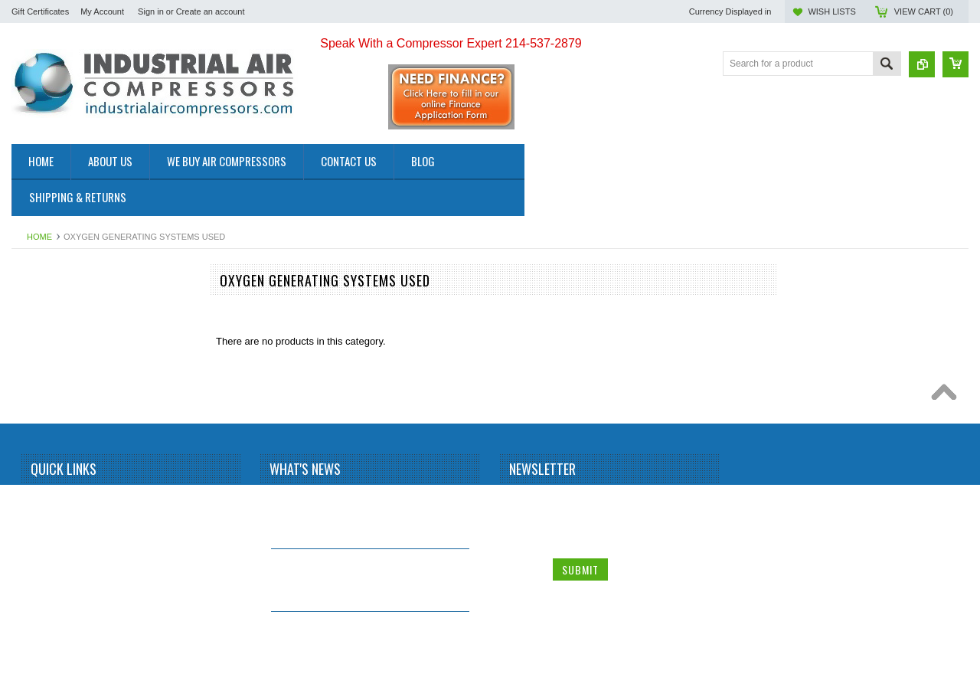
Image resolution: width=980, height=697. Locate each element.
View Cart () (923, 11)
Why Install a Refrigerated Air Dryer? (357, 562)
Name (524, 503)
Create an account (210, 11)
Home (39, 236)
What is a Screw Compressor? (342, 500)
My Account (102, 11)
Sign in (151, 11)
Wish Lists (831, 11)
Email (523, 535)
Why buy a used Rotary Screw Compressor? (342, 632)
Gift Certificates (40, 11)
